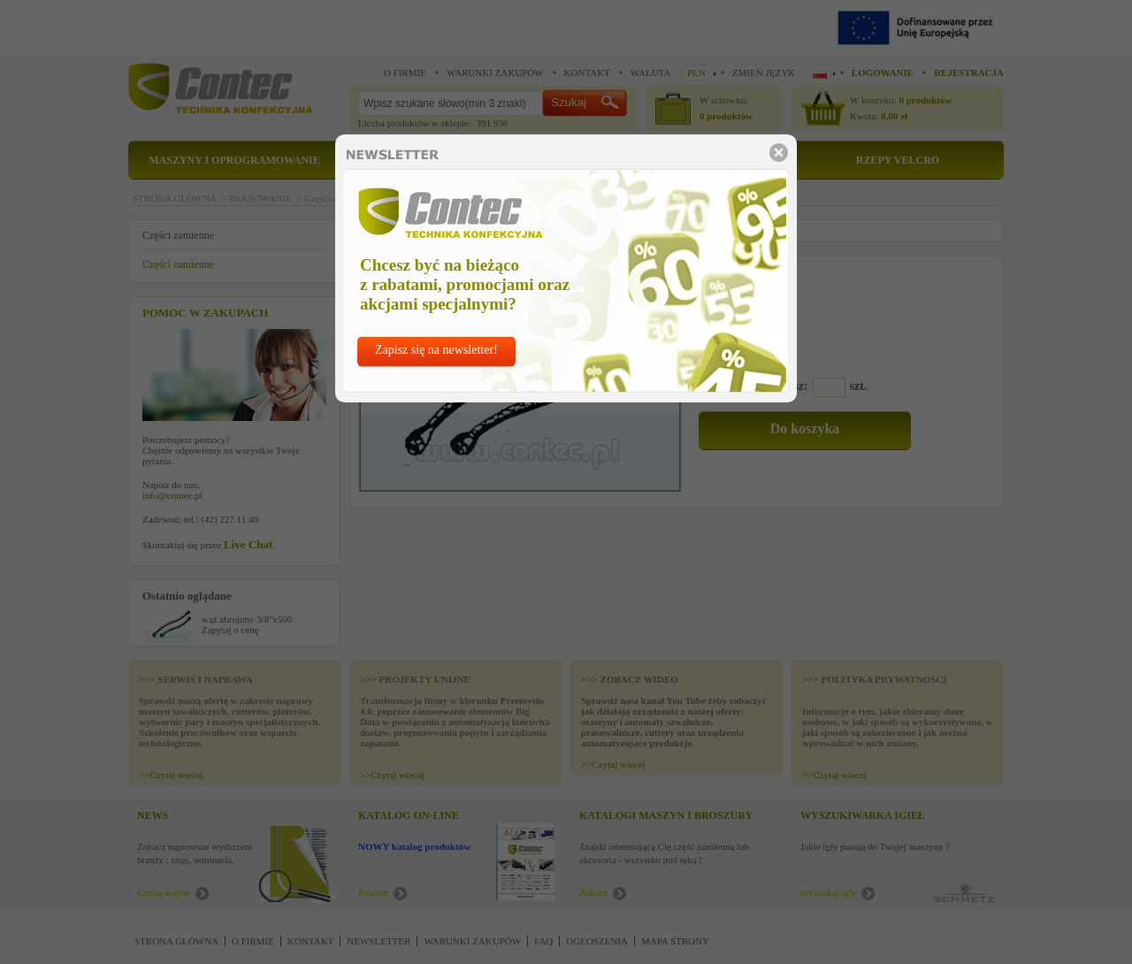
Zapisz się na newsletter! (436, 349)
